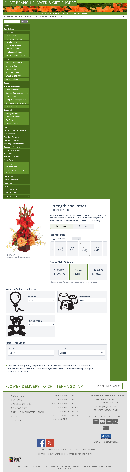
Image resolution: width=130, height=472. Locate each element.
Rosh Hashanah (12, 72)
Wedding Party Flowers (14, 143)
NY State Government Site (79, 454)
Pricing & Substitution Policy (16, 196)
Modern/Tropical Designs (15, 130)
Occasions (8, 32)
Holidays (7, 59)
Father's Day (11, 69)
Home (6, 25)
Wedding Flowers (11, 137)
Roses (6, 83)
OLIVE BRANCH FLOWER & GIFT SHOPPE (40, 2)
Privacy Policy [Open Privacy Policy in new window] (80, 466)
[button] (106, 436)
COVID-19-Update (11, 193)
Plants (6, 127)
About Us (8, 183)
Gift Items (8, 153)
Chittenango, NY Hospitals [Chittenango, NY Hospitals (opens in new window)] (82, 449)
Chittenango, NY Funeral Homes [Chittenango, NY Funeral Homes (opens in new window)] (50, 449)
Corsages (9, 163)
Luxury (7, 186)
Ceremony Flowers (12, 150)
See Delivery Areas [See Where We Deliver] (108, 386)
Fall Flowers (10, 120)
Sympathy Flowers (12, 86)
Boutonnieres (11, 167)
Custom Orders (10, 189)
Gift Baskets (9, 133)
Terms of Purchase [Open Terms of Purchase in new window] (101, 466)
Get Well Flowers (13, 49)
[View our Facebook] (41, 446)
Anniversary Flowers (14, 39)
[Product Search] (12, 21)
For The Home (12, 106)
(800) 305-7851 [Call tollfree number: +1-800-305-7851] (59, 16)
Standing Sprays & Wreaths (17, 93)
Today (76, 238)
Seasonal (8, 110)
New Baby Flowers (13, 45)
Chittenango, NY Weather (51, 454)
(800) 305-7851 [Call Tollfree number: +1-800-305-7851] (111, 410)
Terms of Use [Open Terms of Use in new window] (65, 468)
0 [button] (124, 16)
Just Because (11, 35)
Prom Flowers (9, 160)
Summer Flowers (13, 116)
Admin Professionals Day (16, 62)
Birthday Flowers (13, 42)
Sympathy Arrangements (16, 99)
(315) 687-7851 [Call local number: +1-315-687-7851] (43, 16)
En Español (8, 176)
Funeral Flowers (12, 89)
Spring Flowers (12, 113)
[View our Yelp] (50, 446)
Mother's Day (11, 66)
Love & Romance (11, 179)
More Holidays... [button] (12, 79)
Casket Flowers (12, 96)
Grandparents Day (13, 76)
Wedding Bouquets (12, 140)
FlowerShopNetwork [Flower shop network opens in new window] (59, 466)
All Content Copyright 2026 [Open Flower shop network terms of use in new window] (32, 466)
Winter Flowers (12, 123)
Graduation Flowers (14, 52)
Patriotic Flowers (11, 157)
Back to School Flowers (15, 55)
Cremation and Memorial (16, 103)
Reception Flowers (12, 147)
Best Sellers (9, 29)
